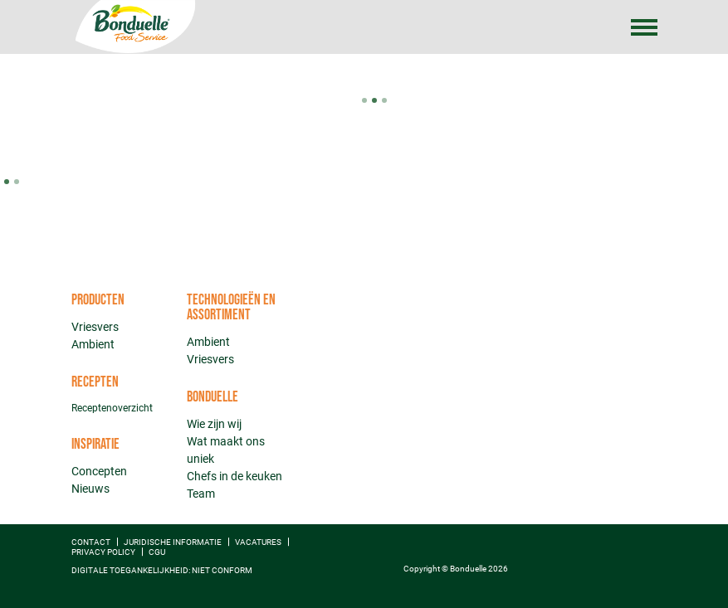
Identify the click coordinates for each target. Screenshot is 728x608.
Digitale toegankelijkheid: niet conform (161, 570)
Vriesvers (95, 326)
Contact (90, 542)
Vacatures (258, 542)
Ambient (93, 344)
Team (201, 493)
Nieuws (90, 488)
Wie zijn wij (214, 423)
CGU (157, 552)
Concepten (99, 471)
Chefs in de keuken (234, 476)
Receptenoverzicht (112, 408)
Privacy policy (103, 552)
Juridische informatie (173, 542)
